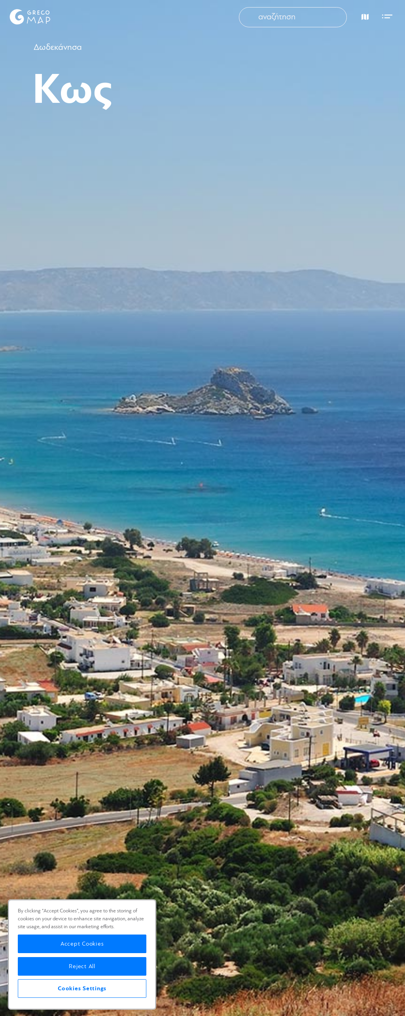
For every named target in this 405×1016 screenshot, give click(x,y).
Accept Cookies (82, 944)
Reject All (82, 966)
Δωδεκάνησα (58, 47)
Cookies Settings (82, 988)
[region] (82, 954)
